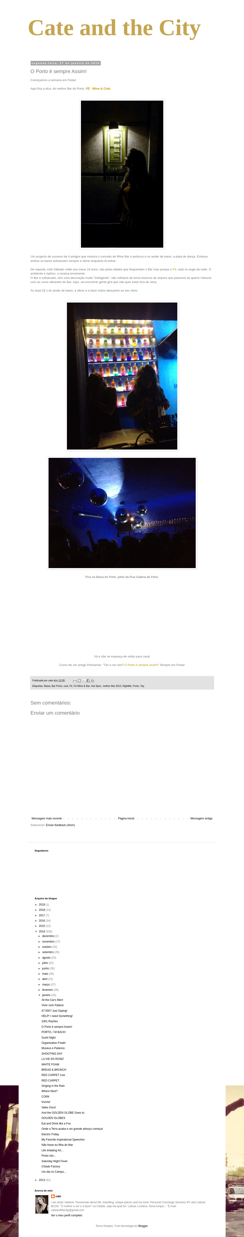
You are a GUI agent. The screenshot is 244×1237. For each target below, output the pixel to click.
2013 (42, 1180)
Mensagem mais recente (47, 818)
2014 (42, 931)
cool (65, 686)
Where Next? (49, 1091)
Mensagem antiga (201, 818)
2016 (42, 920)
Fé (70, 686)
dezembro (48, 936)
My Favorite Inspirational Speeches (62, 1139)
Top (142, 686)
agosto (46, 957)
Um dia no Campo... (53, 1171)
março (46, 984)
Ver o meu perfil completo (66, 1215)
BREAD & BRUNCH (53, 1069)
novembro (48, 941)
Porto (136, 686)
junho (46, 968)
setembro (48, 952)
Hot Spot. (96, 686)
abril (45, 979)
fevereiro (48, 989)
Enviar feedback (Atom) (60, 825)
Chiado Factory (50, 1166)
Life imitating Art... (52, 1150)
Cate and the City (114, 27)
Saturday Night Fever (54, 1161)
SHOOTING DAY (51, 1053)
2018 (42, 909)
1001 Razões (49, 1021)
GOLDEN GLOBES (53, 1118)
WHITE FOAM (50, 1064)
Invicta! (45, 1102)
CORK (45, 1096)
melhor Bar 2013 (112, 686)
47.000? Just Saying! (54, 1010)
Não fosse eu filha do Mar (57, 1144)
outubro (47, 946)
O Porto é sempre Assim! (56, 1026)
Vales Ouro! (48, 1107)
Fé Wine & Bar (82, 686)
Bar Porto (57, 686)
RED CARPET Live (53, 1075)
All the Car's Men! (52, 1000)
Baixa (47, 686)
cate (58, 1196)
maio (45, 973)
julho (45, 963)
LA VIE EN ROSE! (52, 1059)
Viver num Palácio (52, 1005)
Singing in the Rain (53, 1085)
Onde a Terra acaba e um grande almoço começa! (72, 1128)
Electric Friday (50, 1134)
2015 (42, 926)
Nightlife (127, 686)
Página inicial (126, 818)
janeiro (46, 995)
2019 (42, 904)
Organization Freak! (53, 1043)
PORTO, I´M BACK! (53, 1032)
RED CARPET (50, 1080)
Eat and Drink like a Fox (56, 1123)
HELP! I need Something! (56, 1016)
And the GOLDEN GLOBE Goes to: (63, 1112)
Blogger (143, 1226)
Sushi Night (48, 1037)
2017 (42, 915)
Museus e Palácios (53, 1048)
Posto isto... (48, 1155)
